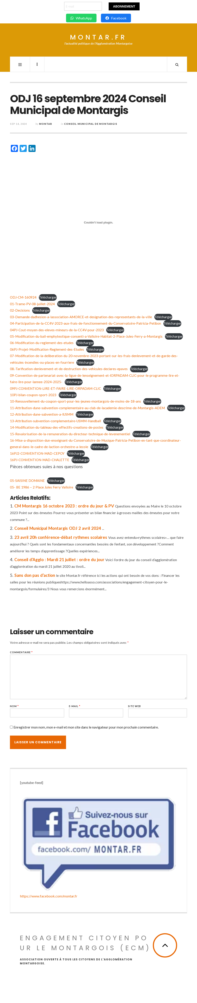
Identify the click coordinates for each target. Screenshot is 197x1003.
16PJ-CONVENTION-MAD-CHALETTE (39, 460)
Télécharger (48, 297)
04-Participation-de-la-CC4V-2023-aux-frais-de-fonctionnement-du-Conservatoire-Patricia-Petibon (85, 323)
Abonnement (124, 6)
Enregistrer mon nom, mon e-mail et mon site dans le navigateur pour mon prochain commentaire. (86, 727)
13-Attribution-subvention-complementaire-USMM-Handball (55, 421)
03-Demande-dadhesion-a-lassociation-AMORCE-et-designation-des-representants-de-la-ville (81, 317)
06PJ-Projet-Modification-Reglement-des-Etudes (47, 349)
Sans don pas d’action (34, 575)
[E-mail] (83, 6)
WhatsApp (81, 18)
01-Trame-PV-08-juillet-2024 (32, 304)
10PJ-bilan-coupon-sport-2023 (33, 395)
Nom (14, 706)
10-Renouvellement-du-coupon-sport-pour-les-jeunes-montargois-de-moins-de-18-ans (75, 401)
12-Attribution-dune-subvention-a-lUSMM (41, 414)
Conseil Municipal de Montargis (90, 123)
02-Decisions (20, 310)
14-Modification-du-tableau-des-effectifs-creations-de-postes (56, 427)
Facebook (116, 18)
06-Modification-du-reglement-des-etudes (42, 343)
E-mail (74, 706)
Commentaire (21, 652)
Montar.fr (98, 37)
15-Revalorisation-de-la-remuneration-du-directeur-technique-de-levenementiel (70, 434)
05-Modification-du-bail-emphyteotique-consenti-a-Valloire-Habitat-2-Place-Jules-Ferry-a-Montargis (86, 336)
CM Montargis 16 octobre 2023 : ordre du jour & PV (64, 505)
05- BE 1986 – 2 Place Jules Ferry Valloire (41, 487)
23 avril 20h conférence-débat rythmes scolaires (60, 537)
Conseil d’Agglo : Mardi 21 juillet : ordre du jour (59, 559)
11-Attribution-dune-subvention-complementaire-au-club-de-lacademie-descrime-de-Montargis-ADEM (87, 408)
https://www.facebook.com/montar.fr (48, 896)
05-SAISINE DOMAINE (27, 481)
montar (45, 123)
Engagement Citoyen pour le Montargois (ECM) (85, 943)
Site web (134, 706)
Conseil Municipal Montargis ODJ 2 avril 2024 (57, 528)
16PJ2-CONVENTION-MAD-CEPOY (37, 453)
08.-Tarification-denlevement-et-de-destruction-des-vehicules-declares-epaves (69, 369)
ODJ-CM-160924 (23, 297)
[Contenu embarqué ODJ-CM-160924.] (98, 222)
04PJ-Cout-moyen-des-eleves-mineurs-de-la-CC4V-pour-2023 (57, 330)
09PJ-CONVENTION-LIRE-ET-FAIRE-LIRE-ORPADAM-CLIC (55, 388)
